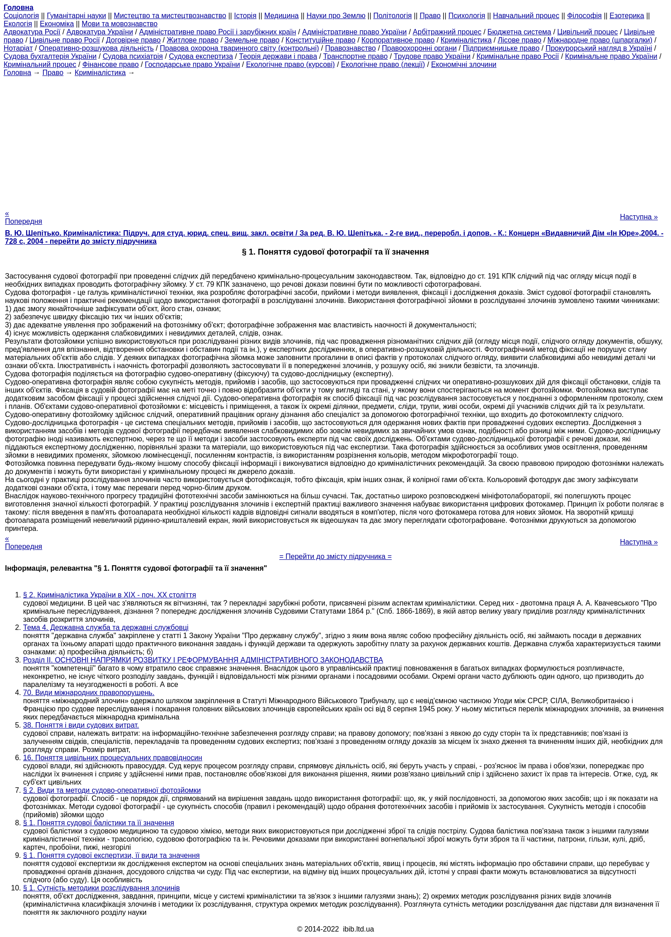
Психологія (466, 15)
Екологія (18, 24)
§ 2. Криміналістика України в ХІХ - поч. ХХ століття (109, 595)
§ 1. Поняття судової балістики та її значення (98, 823)
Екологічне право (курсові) (290, 64)
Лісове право (519, 40)
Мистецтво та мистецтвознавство (170, 15)
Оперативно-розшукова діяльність (96, 48)
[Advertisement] (335, 140)
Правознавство (350, 48)
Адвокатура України (100, 32)
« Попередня (23, 217)
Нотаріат (18, 48)
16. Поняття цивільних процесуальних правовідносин (112, 758)
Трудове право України (432, 56)
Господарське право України (192, 64)
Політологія (392, 15)
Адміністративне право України (354, 32)
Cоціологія (21, 15)
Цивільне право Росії (64, 40)
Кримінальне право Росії (517, 56)
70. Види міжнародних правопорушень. (88, 692)
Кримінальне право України (611, 56)
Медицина (281, 15)
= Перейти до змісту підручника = (335, 556)
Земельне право (251, 40)
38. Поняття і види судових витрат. (81, 725)
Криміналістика (466, 40)
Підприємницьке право (501, 48)
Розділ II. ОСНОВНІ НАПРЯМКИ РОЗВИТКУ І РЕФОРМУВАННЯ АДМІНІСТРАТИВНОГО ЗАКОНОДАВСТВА (203, 660)
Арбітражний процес (447, 32)
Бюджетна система (519, 32)
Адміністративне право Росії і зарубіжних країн (217, 32)
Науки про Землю (335, 15)
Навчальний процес (526, 15)
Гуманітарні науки (76, 15)
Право (430, 15)
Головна (17, 72)
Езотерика (626, 15)
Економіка (57, 24)
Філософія (584, 15)
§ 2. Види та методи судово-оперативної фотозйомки (112, 790)
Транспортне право (355, 56)
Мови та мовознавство (120, 24)
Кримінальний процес (40, 64)
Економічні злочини (463, 64)
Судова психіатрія (133, 56)
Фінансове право (110, 64)
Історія (245, 15)
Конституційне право (320, 40)
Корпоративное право (398, 40)
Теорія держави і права (278, 56)
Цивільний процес (587, 32)
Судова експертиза (201, 56)
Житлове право (193, 40)
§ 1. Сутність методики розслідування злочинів (101, 888)
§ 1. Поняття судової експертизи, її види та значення (111, 855)
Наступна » (639, 217)
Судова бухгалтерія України (50, 56)
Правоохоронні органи (419, 48)
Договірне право (133, 40)
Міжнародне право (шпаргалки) (599, 40)
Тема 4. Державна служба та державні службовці (106, 627)
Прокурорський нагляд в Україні (599, 48)
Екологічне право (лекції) (383, 64)
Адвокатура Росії (32, 32)
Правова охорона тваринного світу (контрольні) (239, 48)
